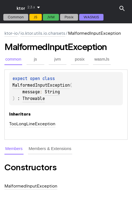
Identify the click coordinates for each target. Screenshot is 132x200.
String (52, 92)
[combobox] (34, 7)
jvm (51, 17)
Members (14, 148)
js (35, 17)
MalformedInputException (41, 85)
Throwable (33, 98)
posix (69, 17)
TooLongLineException (32, 123)
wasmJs (91, 17)
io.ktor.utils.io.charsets (42, 33)
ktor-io (11, 33)
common (16, 17)
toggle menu (8, 8)
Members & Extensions (50, 148)
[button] (122, 8)
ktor (21, 8)
